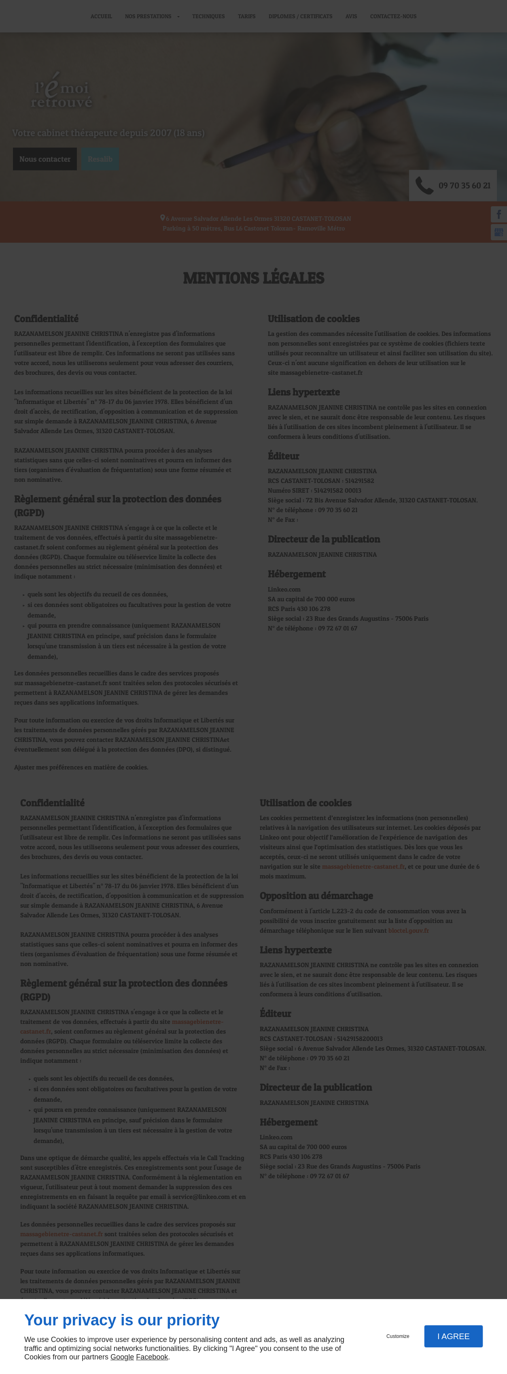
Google (122, 1357)
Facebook (152, 1357)
